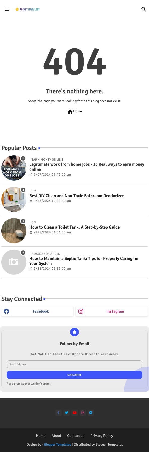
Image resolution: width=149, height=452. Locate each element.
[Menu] (7, 9)
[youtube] (74, 413)
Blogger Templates (57, 444)
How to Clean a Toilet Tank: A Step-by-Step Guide (74, 227)
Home (74, 112)
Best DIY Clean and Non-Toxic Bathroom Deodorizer (76, 195)
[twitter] (66, 413)
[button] (144, 9)
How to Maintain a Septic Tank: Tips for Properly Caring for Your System (84, 261)
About (56, 435)
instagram (115, 311)
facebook (41, 311)
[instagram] (83, 413)
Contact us (75, 435)
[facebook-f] (58, 413)
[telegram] (91, 413)
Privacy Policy (101, 435)
